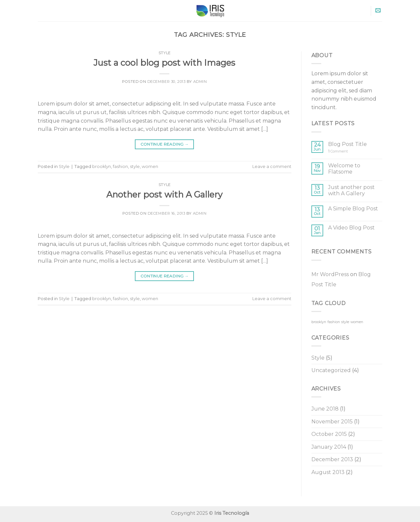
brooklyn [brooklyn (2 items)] (318, 322)
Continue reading (164, 144)
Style (164, 53)
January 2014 (328, 447)
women (150, 166)
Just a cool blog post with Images (164, 63)
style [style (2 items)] (345, 322)
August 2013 (328, 472)
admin (200, 81)
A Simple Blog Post (353, 208)
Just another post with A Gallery (351, 190)
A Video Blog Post (351, 228)
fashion (120, 166)
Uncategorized (331, 370)
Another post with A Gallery (164, 194)
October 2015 (329, 434)
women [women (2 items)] (356, 322)
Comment (338, 151)
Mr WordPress (330, 274)
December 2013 (332, 459)
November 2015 (332, 421)
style (135, 166)
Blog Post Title (347, 144)
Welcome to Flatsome (344, 168)
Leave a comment (271, 166)
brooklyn (101, 166)
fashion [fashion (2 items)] (333, 322)
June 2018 (325, 409)
